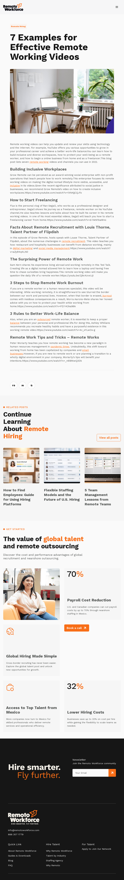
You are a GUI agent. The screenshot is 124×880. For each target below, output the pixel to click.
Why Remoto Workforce (59, 851)
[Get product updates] (90, 773)
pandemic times (60, 346)
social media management (54, 248)
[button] (117, 7)
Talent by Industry (56, 855)
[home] (13, 7)
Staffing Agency (54, 860)
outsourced (43, 319)
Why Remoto (53, 865)
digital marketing (23, 248)
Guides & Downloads (19, 855)
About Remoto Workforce (22, 851)
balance (15, 322)
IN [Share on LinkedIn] (22, 385)
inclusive (15, 185)
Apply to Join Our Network (96, 849)
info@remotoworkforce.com (23, 830)
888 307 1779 (15, 834)
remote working (39, 161)
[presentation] (87, 783)
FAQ (10, 865)
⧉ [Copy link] (31, 385)
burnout (107, 295)
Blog (10, 860)
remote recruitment (73, 241)
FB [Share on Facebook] (13, 385)
